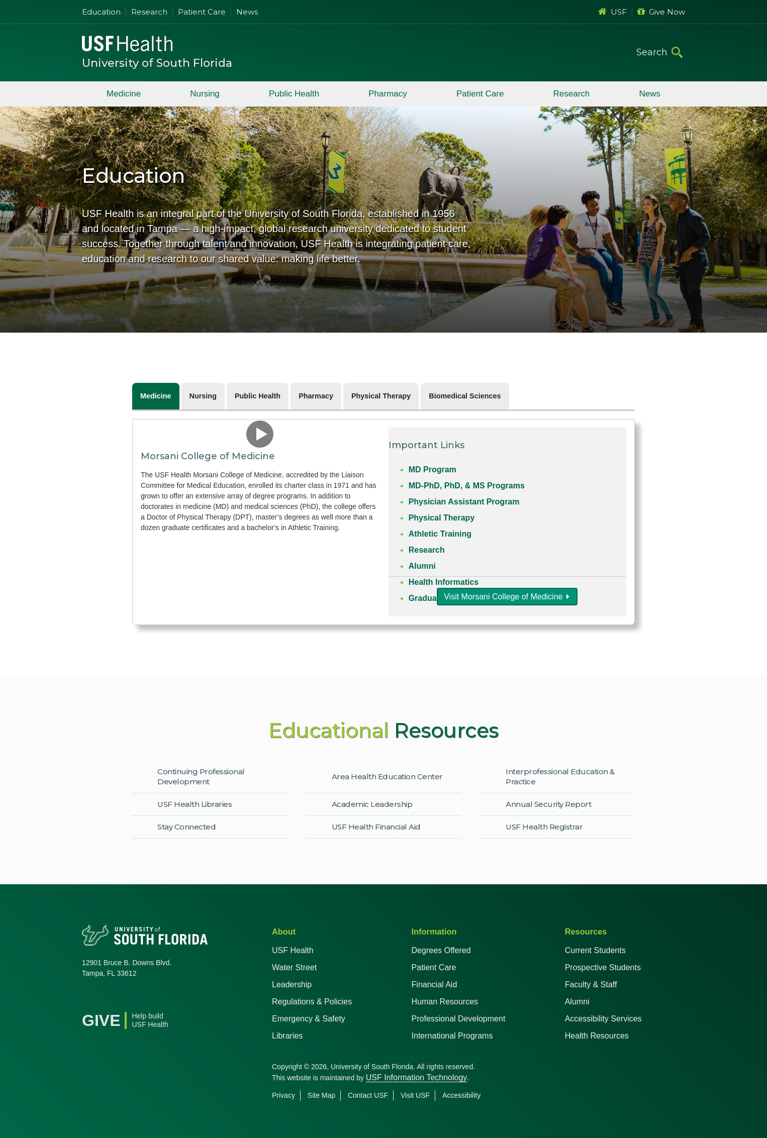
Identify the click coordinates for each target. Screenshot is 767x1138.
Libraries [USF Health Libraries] (287, 1035)
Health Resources (597, 1035)
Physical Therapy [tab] (381, 396)
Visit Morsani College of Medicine (503, 596)
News (247, 12)
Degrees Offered (441, 950)
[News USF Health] (178, 999)
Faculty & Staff (591, 984)
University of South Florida (157, 63)
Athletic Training (440, 534)
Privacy (283, 1095)
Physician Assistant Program (464, 501)
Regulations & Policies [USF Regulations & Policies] (312, 1001)
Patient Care (202, 12)
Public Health (294, 93)
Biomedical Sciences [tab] (465, 396)
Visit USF (415, 1095)
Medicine (124, 93)
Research (149, 12)
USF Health (293, 950)
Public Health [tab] (257, 396)
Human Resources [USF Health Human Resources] (445, 1001)
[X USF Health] (112, 999)
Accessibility (461, 1095)
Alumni (422, 566)
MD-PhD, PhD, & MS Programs (467, 485)
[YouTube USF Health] (134, 999)
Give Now (661, 12)
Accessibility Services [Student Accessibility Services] (603, 1018)
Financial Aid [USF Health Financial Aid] (434, 984)
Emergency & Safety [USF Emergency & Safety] (308, 1018)
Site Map (321, 1095)
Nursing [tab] (203, 396)
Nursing (205, 93)
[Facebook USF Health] (90, 999)
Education (101, 12)
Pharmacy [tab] (316, 396)
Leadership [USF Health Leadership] (292, 984)
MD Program (432, 469)
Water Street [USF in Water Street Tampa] (294, 967)
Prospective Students (603, 967)
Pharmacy (387, 93)
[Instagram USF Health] (156, 999)
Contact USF (368, 1095)
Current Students (595, 950)
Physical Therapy (442, 517)
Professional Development (459, 1018)
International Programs (452, 1035)
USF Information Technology (416, 1077)
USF (612, 12)
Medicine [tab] (155, 396)
